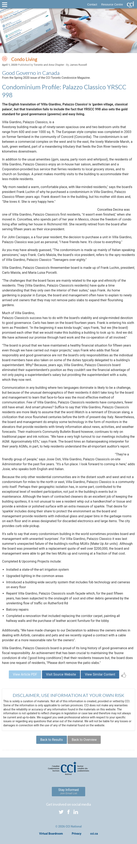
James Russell (78, 64)
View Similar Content (100, 674)
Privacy (76, 833)
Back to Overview (84, 740)
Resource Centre (112, 4)
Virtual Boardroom (51, 833)
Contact (92, 4)
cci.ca (94, 833)
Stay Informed (68, 791)
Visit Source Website (61, 674)
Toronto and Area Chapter (49, 64)
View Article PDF (25, 674)
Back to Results (51, 740)
